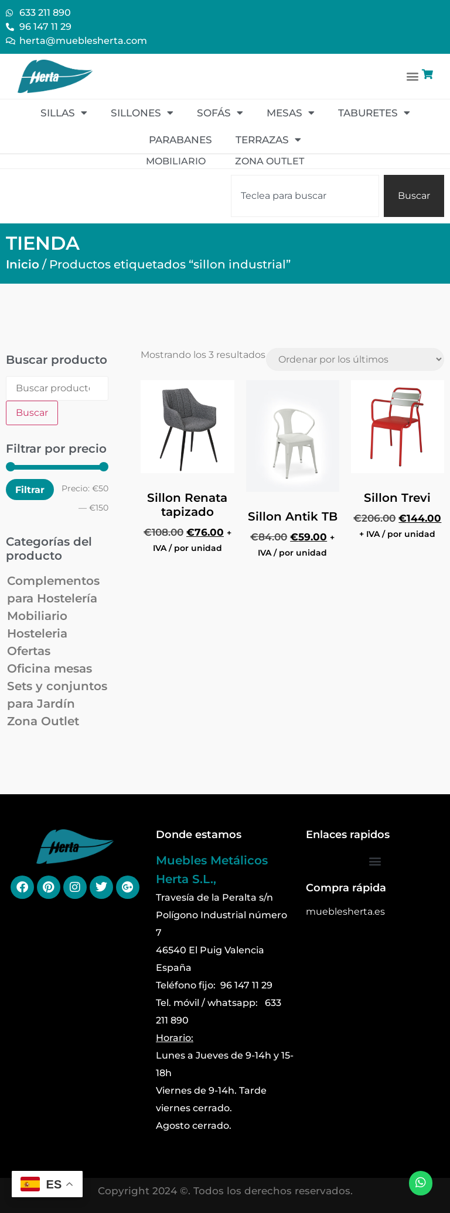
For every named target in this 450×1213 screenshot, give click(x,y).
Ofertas (28, 651)
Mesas (291, 112)
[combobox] (305, 196)
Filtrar (30, 489)
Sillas (63, 112)
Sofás (220, 112)
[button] (412, 76)
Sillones (142, 112)
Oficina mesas (49, 668)
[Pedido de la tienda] (355, 359)
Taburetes (374, 112)
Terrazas (268, 139)
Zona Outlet (43, 721)
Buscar (32, 412)
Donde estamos (198, 834)
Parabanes (180, 140)
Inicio (22, 264)
